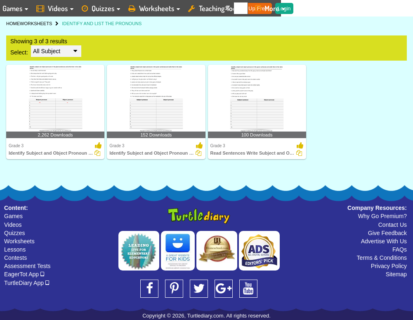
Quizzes (14, 233)
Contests (15, 257)
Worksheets (19, 241)
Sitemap (396, 274)
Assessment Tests (27, 266)
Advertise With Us (384, 241)
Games (13, 216)
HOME (13, 23)
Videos (13, 224)
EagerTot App (24, 274)
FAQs (399, 249)
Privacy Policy (389, 266)
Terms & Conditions (382, 257)
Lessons (15, 249)
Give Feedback (387, 233)
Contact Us (392, 224)
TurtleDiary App (26, 283)
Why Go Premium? (382, 216)
